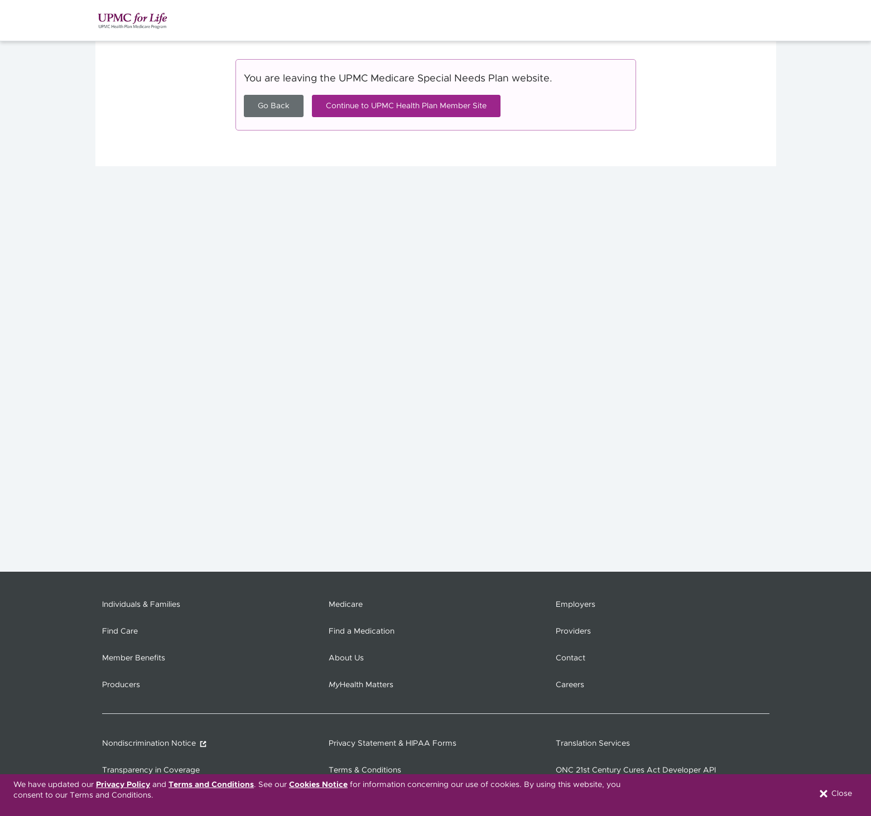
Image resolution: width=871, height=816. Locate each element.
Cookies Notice (318, 785)
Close (835, 793)
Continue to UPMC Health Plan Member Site (406, 106)
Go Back (274, 106)
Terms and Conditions (211, 785)
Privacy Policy (123, 785)
